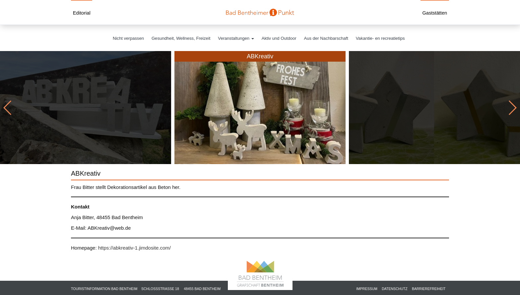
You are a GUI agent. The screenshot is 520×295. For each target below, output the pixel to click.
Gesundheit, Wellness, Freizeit (181, 38)
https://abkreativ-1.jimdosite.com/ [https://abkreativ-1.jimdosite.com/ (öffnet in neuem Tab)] (134, 248)
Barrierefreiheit (429, 289)
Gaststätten (434, 13)
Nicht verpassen (128, 38)
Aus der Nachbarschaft (326, 38)
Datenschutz (394, 289)
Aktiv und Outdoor (279, 38)
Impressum (366, 289)
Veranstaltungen (236, 38)
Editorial (82, 13)
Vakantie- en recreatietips (380, 38)
